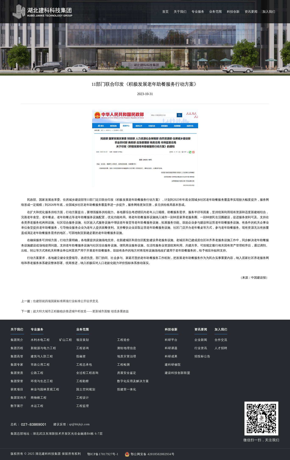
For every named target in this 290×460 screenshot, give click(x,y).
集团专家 (17, 364)
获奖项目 (17, 389)
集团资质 (17, 372)
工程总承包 (84, 364)
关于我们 (180, 11)
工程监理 (82, 406)
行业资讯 (200, 348)
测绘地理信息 (126, 348)
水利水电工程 (40, 339)
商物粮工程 (39, 397)
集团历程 (17, 348)
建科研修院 (173, 364)
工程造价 (123, 339)
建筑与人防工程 (42, 356)
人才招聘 (221, 348)
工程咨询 (82, 348)
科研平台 (171, 339)
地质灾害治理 (126, 356)
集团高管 (17, 356)
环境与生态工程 (42, 381)
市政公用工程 (40, 364)
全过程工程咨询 (87, 372)
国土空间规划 (85, 389)
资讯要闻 (251, 11)
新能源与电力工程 (43, 348)
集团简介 (17, 339)
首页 (165, 11)
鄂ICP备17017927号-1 (102, 454)
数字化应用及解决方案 (133, 381)
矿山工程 (65, 339)
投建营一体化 (126, 389)
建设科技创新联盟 (177, 372)
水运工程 (37, 406)
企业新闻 (200, 339)
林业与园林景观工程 (45, 389)
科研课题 (171, 348)
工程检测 (123, 364)
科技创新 (233, 11)
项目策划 (82, 339)
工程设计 (82, 397)
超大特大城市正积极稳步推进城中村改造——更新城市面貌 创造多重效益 (81, 311)
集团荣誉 (17, 381)
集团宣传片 (18, 397)
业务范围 (215, 11)
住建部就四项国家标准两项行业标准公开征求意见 (65, 301)
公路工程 (37, 372)
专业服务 (197, 11)
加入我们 (268, 11)
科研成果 (171, 356)
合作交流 (221, 339)
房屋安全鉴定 (126, 372)
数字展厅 (17, 406)
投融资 (81, 356)
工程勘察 (82, 381)
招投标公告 (202, 356)
